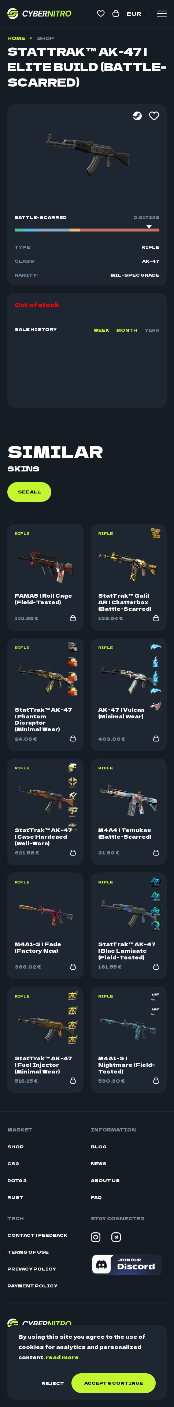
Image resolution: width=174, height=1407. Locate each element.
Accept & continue (113, 1383)
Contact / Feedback (37, 1235)
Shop (45, 38)
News (99, 1163)
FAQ (96, 1197)
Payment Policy (32, 1285)
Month (126, 330)
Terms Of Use (28, 1252)
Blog (99, 1146)
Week (101, 330)
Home (16, 38)
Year (152, 330)
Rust (15, 1197)
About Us (105, 1180)
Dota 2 (17, 1180)
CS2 (13, 1163)
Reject (52, 1383)
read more (62, 1357)
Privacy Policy (31, 1269)
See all (29, 492)
